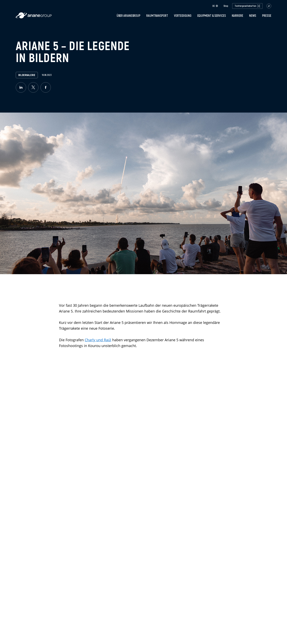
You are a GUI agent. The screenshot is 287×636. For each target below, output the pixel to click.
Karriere (237, 16)
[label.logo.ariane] (34, 17)
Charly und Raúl (98, 340)
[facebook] (45, 87)
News (252, 16)
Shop (225, 6)
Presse (266, 16)
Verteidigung (182, 16)
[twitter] (33, 87)
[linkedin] (21, 87)
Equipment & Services (211, 16)
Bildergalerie (26, 75)
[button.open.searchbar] (268, 6)
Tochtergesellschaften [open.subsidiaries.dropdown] (247, 5)
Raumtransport (157, 16)
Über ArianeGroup (128, 16)
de (215, 5)
